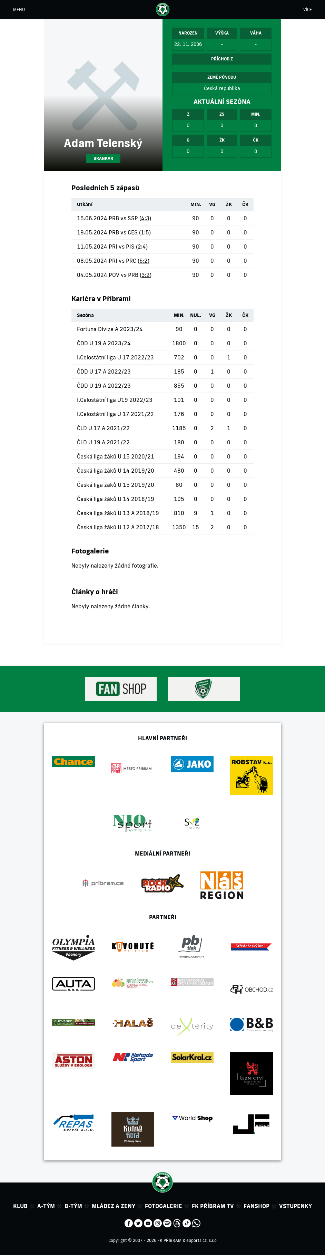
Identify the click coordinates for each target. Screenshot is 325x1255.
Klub (20, 1206)
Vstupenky (295, 1206)
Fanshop (256, 1206)
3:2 (145, 274)
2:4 (142, 246)
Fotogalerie (163, 1206)
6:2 (143, 260)
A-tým (46, 1206)
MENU (19, 9)
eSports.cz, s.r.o (201, 1240)
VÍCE (307, 9)
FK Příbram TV (213, 1206)
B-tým (73, 1206)
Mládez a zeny (113, 1206)
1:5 (145, 232)
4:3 (145, 218)
